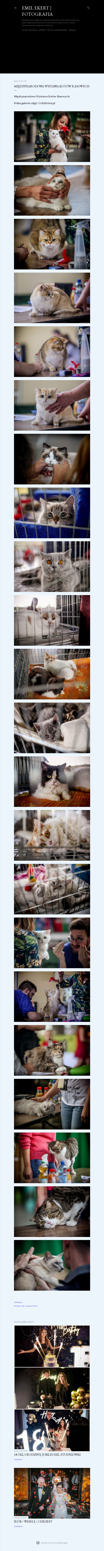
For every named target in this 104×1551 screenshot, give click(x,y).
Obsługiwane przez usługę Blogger (52, 1542)
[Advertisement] (52, 55)
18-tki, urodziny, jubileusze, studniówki (47, 1454)
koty (23, 1306)
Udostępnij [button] (18, 1302)
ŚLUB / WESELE (29, 30)
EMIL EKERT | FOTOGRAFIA (37, 11)
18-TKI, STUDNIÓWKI (57, 30)
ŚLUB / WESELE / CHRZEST (33, 1521)
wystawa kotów (31, 1306)
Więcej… (72, 30)
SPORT (42, 30)
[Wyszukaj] (88, 7)
